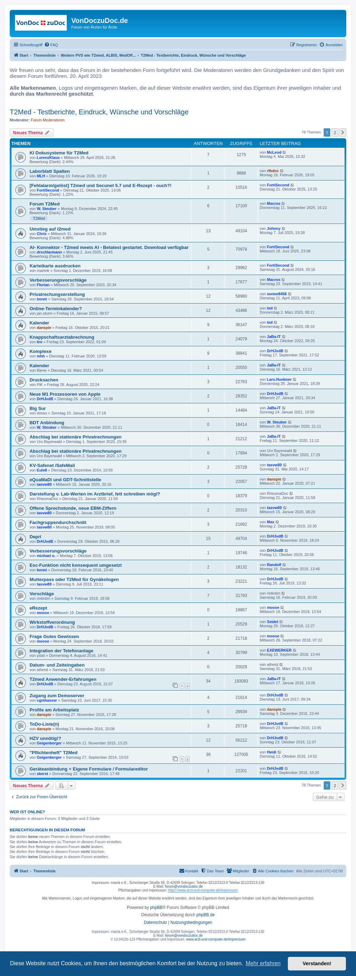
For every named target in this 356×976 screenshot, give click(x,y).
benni (42, 299)
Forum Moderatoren (48, 120)
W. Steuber (47, 209)
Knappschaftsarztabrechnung (62, 337)
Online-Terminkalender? (56, 308)
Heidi (271, 752)
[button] (342, 132)
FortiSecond (48, 190)
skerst (42, 774)
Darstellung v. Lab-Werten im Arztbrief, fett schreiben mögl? (95, 494)
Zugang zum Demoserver (57, 695)
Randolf (274, 565)
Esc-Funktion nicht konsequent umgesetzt (76, 565)
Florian (43, 285)
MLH (41, 176)
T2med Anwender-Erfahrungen (63, 679)
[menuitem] (51, 45)
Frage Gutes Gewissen (54, 636)
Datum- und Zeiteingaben (57, 665)
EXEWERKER (279, 650)
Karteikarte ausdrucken (55, 265)
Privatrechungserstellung (57, 294)
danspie (44, 327)
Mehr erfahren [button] (263, 963)
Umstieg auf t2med (50, 229)
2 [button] (335, 132)
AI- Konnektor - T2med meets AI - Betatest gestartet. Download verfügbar (109, 247)
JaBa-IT (274, 336)
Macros (274, 203)
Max (270, 522)
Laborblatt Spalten (50, 171)
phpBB (156, 907)
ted (270, 308)
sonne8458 (277, 294)
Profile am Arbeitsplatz (54, 709)
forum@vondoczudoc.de (184, 886)
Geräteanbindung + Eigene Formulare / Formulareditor (89, 769)
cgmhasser (47, 700)
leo (39, 342)
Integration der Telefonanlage (62, 650)
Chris (42, 234)
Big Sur (38, 408)
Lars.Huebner (279, 379)
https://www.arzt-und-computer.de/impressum (203, 890)
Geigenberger (49, 743)
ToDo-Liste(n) (44, 724)
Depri (35, 536)
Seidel (272, 622)
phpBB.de (205, 914)
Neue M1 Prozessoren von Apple (65, 394)
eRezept (38, 608)
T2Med (39, 218)
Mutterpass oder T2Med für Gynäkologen (74, 579)
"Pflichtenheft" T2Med (54, 752)
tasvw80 (274, 465)
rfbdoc (273, 171)
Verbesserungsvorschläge (58, 280)
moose (43, 613)
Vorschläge (42, 593)
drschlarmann (49, 252)
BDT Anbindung (47, 422)
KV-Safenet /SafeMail (52, 465)
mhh (41, 356)
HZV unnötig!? (45, 738)
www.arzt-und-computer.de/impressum (215, 939)
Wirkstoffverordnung (52, 622)
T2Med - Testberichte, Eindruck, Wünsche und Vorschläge (99, 112)
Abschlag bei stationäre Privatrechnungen (76, 436)
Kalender (39, 322)
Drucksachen (44, 379)
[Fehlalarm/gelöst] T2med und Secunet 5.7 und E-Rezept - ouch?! (100, 185)
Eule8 (42, 470)
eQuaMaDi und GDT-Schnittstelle (65, 479)
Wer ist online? (27, 812)
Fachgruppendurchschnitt (58, 522)
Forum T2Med (44, 204)
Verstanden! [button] (317, 963)
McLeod (274, 152)
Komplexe (40, 351)
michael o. (46, 556)
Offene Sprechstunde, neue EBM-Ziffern (73, 508)
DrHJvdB (275, 351)
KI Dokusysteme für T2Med (59, 152)
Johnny (274, 228)
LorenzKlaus (48, 157)
